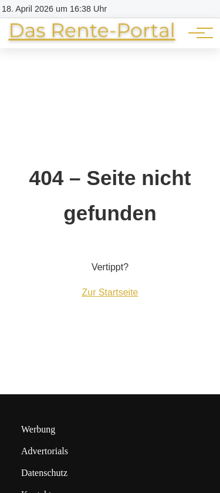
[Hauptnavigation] (196, 33)
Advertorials (44, 451)
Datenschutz (44, 473)
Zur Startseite (110, 292)
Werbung (38, 429)
